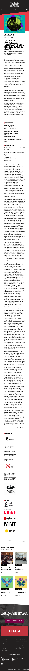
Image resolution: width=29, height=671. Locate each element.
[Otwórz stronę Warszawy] (5, 659)
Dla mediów (4, 639)
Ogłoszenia (4, 641)
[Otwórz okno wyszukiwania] (27, 10)
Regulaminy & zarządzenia (21, 641)
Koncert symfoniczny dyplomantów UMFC (6, 568)
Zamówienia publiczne (20, 639)
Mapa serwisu (5, 650)
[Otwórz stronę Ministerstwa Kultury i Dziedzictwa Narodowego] (19, 660)
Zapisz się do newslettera (14, 620)
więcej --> (3, 572)
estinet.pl (27, 669)
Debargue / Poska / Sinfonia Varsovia (20, 568)
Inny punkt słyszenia (20, 592)
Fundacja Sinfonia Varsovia (6, 648)
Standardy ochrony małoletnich (20, 648)
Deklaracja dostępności (20, 645)
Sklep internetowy (6, 645)
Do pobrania (4, 643)
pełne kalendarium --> (6, 549)
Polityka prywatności (20, 643)
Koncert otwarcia (5, 592)
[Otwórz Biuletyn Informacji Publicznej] (2, 664)
